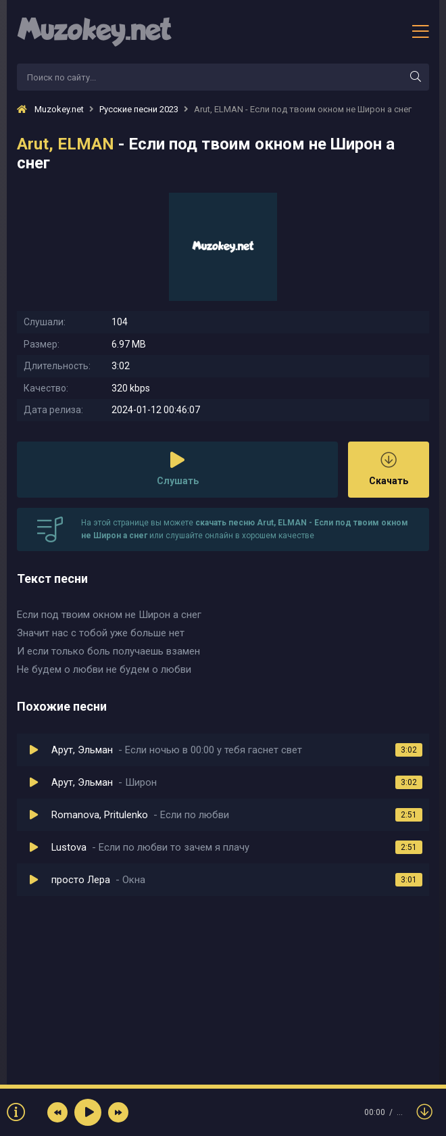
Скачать (388, 469)
